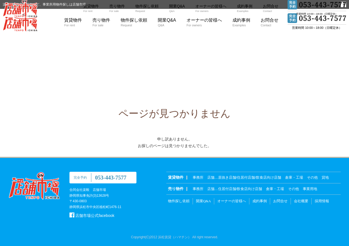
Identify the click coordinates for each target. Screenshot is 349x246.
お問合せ (269, 22)
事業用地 (310, 189)
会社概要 (301, 201)
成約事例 (241, 22)
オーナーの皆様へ (204, 22)
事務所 (198, 177)
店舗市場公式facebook (92, 215)
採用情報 (322, 201)
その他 (312, 177)
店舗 (210, 177)
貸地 (325, 177)
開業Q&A (167, 22)
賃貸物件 (73, 22)
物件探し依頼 (134, 22)
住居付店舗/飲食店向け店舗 (240, 189)
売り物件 (101, 22)
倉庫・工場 (294, 177)
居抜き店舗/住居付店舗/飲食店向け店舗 (249, 177)
